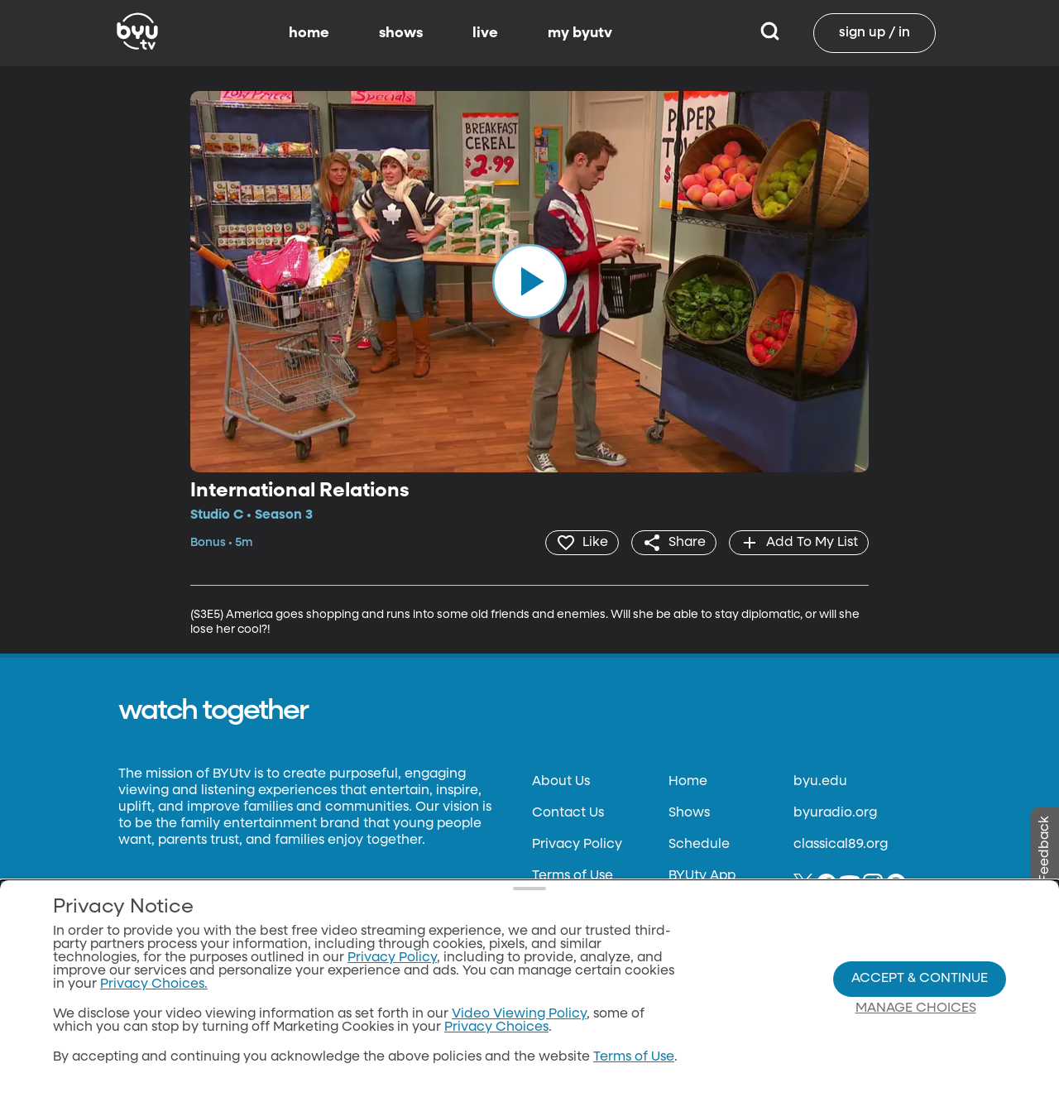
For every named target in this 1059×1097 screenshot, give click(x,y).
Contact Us (568, 813)
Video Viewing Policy (519, 1014)
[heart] (582, 542)
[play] (529, 281)
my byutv (580, 33)
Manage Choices (915, 1008)
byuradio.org (835, 813)
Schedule (699, 844)
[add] (799, 542)
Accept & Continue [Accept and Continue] (919, 978)
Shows (689, 813)
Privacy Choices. (154, 984)
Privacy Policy (577, 844)
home (309, 33)
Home (687, 781)
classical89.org (840, 844)
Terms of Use (572, 876)
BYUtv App (702, 876)
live (485, 33)
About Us (561, 781)
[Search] (769, 33)
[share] (673, 542)
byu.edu (820, 781)
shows (401, 33)
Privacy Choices (496, 1027)
